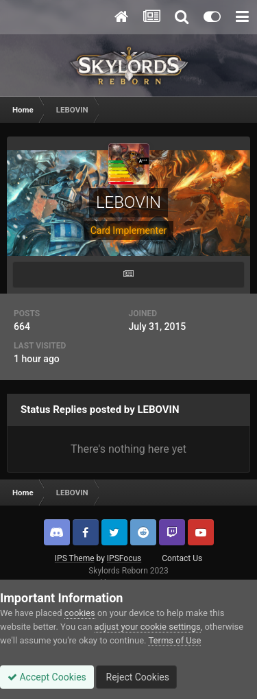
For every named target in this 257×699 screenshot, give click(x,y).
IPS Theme (75, 558)
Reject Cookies (136, 677)
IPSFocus (124, 558)
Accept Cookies (47, 677)
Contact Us (182, 558)
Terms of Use (174, 640)
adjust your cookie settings (148, 626)
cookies (79, 613)
